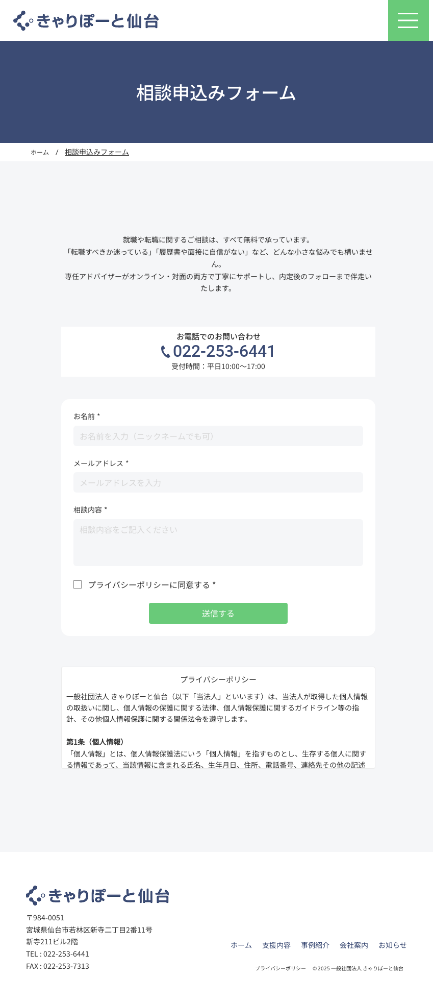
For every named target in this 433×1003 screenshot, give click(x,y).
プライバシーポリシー (280, 968)
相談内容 (90, 510)
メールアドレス (101, 463)
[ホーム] (40, 152)
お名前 (86, 416)
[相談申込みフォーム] (97, 152)
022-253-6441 (224, 351)
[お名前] (215, 436)
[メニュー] (408, 20)
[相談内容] (218, 542)
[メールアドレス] (215, 482)
